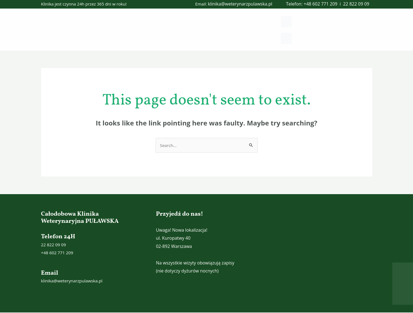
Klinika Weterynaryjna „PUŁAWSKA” (82, 21)
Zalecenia (55, 38)
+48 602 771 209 (320, 4)
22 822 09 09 (356, 4)
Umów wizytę (112, 38)
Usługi (133, 21)
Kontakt (82, 38)
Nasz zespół (161, 21)
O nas (188, 21)
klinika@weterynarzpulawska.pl (240, 4)
